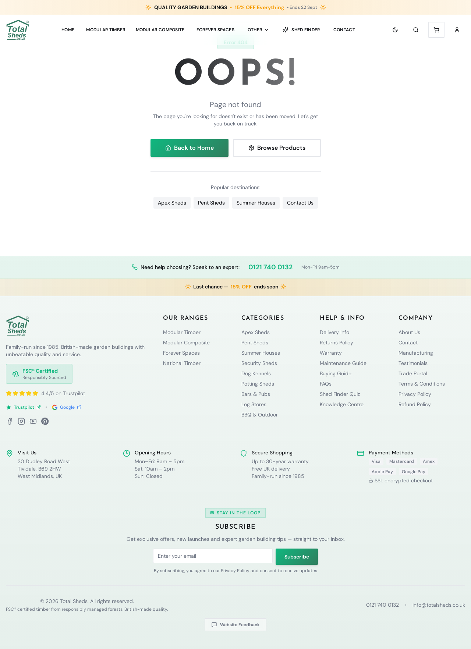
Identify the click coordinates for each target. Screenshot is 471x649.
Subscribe (296, 556)
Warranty (331, 353)
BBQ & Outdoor (259, 414)
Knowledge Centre (342, 404)
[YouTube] (33, 421)
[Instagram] (21, 421)
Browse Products (276, 148)
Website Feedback (235, 625)
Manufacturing (416, 353)
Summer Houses (256, 202)
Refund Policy (415, 404)
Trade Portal (413, 373)
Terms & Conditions (422, 383)
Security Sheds (259, 363)
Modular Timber (182, 332)
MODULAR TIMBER (105, 30)
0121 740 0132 (270, 267)
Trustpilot (23, 407)
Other (259, 30)
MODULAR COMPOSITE (160, 30)
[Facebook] (9, 421)
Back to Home (189, 148)
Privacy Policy (415, 394)
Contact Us (300, 202)
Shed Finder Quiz (340, 394)
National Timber (182, 363)
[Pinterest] (45, 421)
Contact (344, 30)
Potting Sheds (257, 383)
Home (67, 30)
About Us (409, 332)
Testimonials (413, 363)
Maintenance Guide (343, 363)
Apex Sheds (172, 202)
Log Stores (253, 404)
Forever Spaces (215, 30)
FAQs (326, 383)
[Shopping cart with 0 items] (436, 30)
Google (66, 407)
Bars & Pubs (255, 394)
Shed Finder (301, 30)
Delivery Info (334, 332)
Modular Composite (186, 342)
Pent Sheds (211, 202)
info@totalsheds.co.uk (438, 605)
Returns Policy (336, 342)
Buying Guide (335, 373)
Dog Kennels (256, 373)
